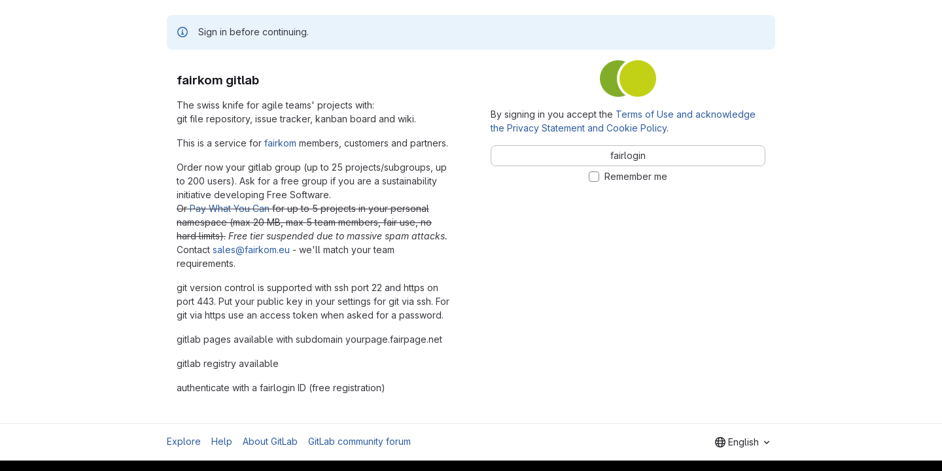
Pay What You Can (230, 208)
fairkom (280, 142)
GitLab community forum (359, 441)
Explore (184, 441)
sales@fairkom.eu (251, 249)
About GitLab (270, 441)
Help (221, 441)
